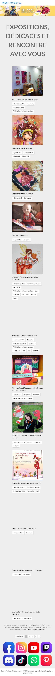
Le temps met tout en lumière (22, 194)
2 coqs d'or (16, 351)
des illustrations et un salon (22, 148)
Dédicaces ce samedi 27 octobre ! (24, 528)
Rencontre (30, 104)
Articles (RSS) (27, 673)
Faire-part (16, 156)
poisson (33, 294)
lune (27, 294)
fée (23, 294)
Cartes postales (28, 153)
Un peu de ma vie (18, 107)
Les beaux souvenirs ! (19, 235)
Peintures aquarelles (33, 284)
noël (37, 491)
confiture (16, 294)
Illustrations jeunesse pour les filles (24, 335)
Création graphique (33, 487)
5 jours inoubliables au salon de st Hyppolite (27, 570)
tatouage (36, 351)
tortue (15, 298)
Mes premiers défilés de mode (22, 398)
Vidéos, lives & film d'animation (23, 111)
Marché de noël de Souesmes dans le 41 (26, 483)
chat (36, 291)
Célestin (16, 446)
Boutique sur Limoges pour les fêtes (25, 99)
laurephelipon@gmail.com (36, 629)
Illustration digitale (19, 491)
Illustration (30, 340)
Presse (29, 442)
